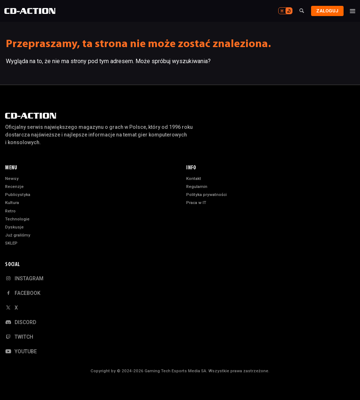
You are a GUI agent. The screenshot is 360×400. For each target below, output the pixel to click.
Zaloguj (326, 11)
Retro (10, 211)
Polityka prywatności (206, 194)
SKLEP (11, 243)
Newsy (12, 178)
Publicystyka (17, 194)
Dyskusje (14, 227)
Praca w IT (196, 202)
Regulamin (196, 186)
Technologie (17, 219)
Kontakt (193, 178)
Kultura (12, 202)
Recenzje (14, 186)
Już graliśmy (17, 235)
